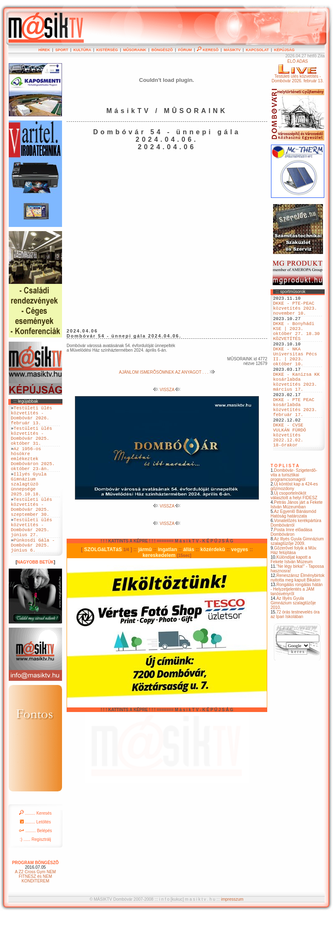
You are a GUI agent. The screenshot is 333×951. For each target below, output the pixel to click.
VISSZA (167, 389)
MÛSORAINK (135, 50)
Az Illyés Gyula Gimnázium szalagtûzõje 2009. (297, 578)
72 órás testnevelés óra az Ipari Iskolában (295, 651)
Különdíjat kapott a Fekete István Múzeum (292, 596)
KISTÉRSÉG (107, 50)
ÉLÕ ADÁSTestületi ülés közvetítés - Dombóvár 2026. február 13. (297, 71)
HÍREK (44, 50)
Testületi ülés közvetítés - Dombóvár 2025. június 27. (31, 557)
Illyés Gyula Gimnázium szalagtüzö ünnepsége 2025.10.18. (29, 503)
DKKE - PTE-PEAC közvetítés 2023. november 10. (295, 311)
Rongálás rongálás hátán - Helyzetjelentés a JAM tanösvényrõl (297, 626)
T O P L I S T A (285, 503)
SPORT (61, 50)
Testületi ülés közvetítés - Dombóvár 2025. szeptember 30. (31, 532)
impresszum (232, 935)
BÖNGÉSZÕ (162, 50)
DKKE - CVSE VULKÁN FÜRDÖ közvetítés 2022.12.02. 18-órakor (289, 469)
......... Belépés (35, 867)
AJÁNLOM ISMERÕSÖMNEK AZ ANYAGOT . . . (167, 372)
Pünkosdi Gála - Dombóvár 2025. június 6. (33, 579)
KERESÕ (208, 50)
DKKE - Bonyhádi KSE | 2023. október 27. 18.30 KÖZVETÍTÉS (296, 340)
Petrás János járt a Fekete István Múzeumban (297, 542)
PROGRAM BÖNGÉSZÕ (35, 899)
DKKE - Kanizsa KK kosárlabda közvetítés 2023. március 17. (296, 403)
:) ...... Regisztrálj (35, 875)
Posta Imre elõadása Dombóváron (291, 569)
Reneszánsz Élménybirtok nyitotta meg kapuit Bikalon (298, 615)
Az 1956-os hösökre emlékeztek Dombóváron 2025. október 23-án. (33, 472)
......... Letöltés (35, 858)
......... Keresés (35, 849)
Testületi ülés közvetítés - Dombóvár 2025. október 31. (31, 443)
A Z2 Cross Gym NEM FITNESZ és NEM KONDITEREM (35, 912)
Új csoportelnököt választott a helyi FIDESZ (294, 532)
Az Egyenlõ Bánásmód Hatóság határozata (293, 551)
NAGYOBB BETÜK (35, 598)
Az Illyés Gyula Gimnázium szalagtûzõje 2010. (293, 640)
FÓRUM (185, 50)
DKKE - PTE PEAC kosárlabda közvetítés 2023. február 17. (295, 434)
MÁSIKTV (232, 50)
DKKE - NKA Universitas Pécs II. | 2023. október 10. (295, 371)
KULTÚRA (82, 50)
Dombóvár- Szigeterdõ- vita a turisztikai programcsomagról (294, 512)
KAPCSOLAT (257, 50)
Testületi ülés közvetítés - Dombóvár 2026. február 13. (31, 418)
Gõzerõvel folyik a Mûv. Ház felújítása (294, 587)
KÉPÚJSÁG (284, 50)
